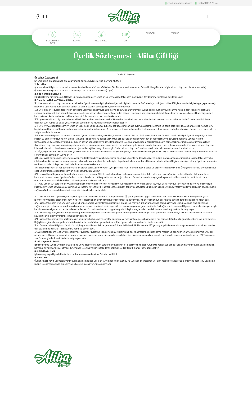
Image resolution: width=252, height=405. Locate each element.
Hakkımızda (134, 362)
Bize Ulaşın (134, 374)
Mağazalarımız (135, 368)
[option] (52, 37)
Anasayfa (133, 357)
